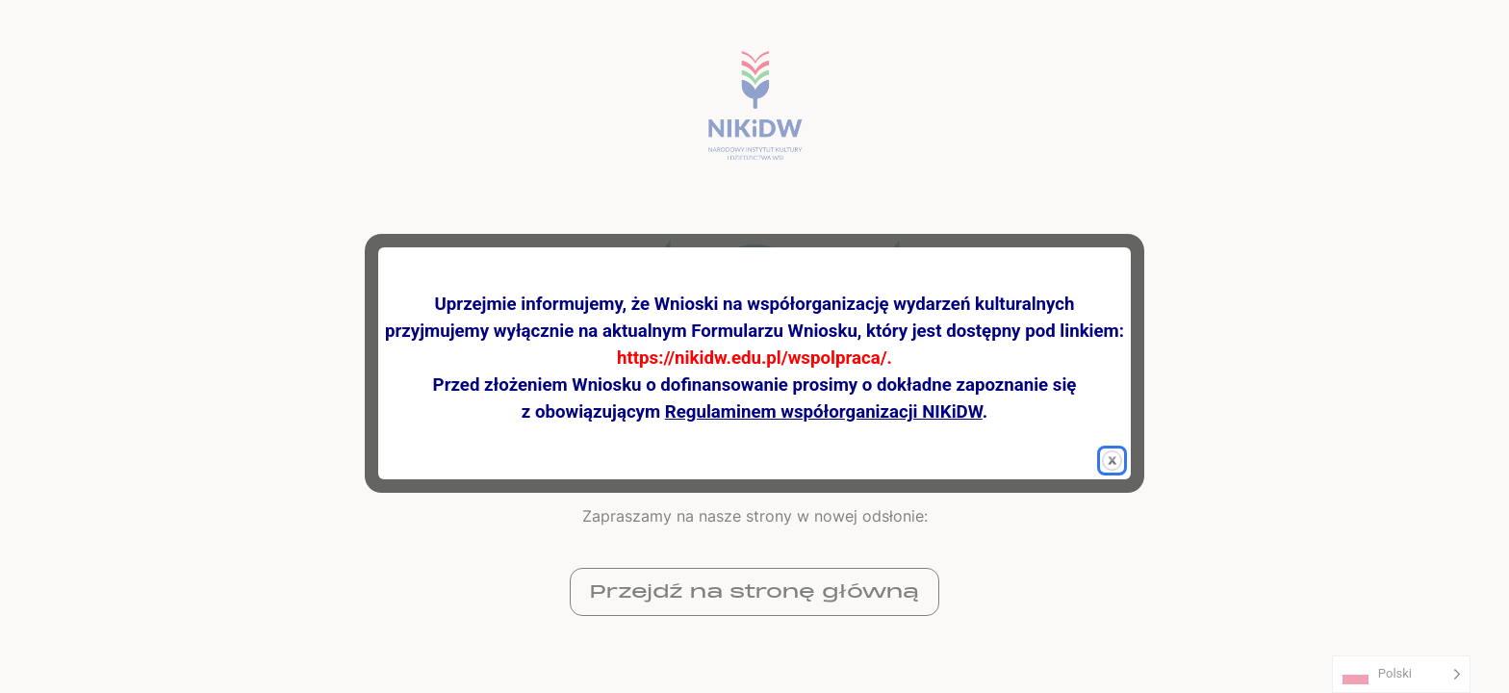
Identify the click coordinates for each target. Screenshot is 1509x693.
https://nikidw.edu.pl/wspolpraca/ (752, 358)
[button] (1112, 460)
